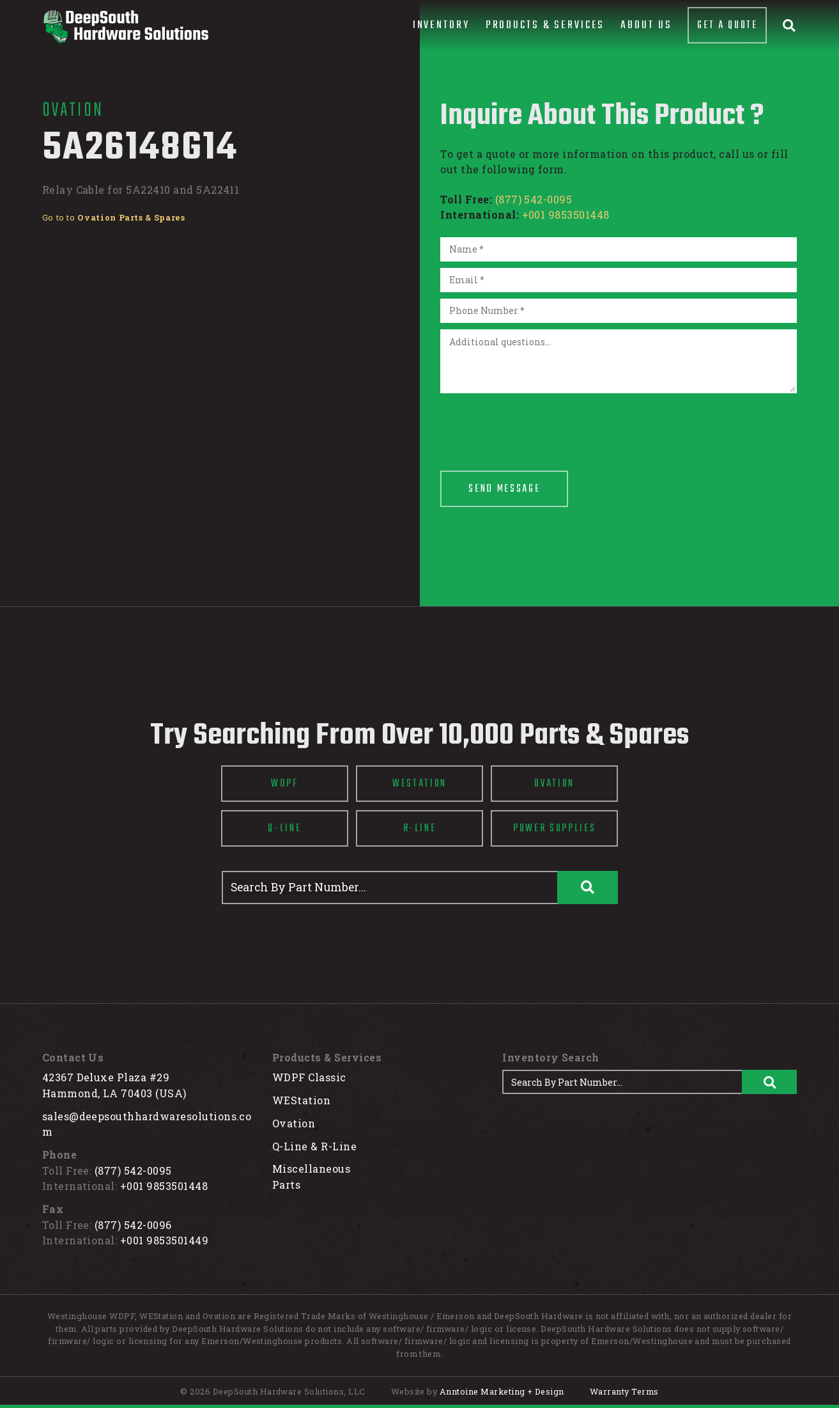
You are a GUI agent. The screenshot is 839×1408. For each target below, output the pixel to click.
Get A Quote (727, 25)
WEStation (301, 1100)
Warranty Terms (624, 1391)
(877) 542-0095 (534, 199)
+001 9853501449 (164, 1240)
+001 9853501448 (566, 214)
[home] (125, 26)
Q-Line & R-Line (314, 1146)
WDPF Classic (309, 1077)
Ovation (293, 1123)
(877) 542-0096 (133, 1225)
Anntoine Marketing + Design (502, 1391)
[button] (441, 25)
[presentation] (537, 425)
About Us (646, 25)
